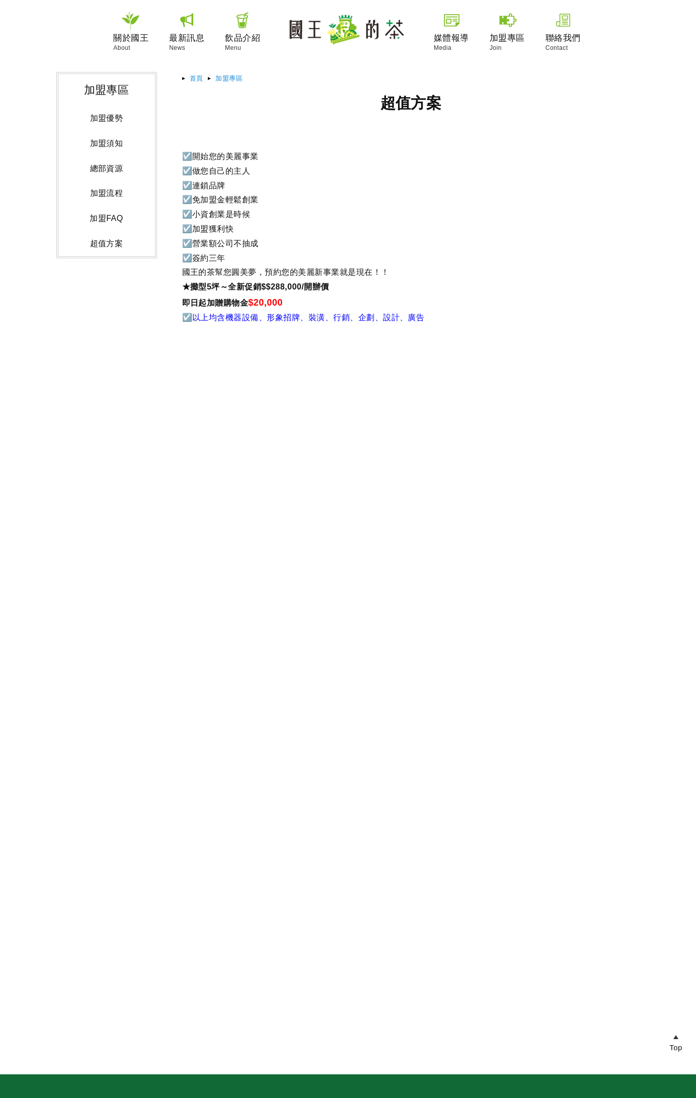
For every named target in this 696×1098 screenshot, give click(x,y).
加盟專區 (229, 78)
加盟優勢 (106, 118)
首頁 (196, 78)
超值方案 (106, 243)
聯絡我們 (563, 37)
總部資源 (106, 168)
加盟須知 (106, 143)
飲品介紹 (242, 37)
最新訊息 (186, 37)
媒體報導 (451, 37)
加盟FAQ (106, 218)
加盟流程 (106, 193)
